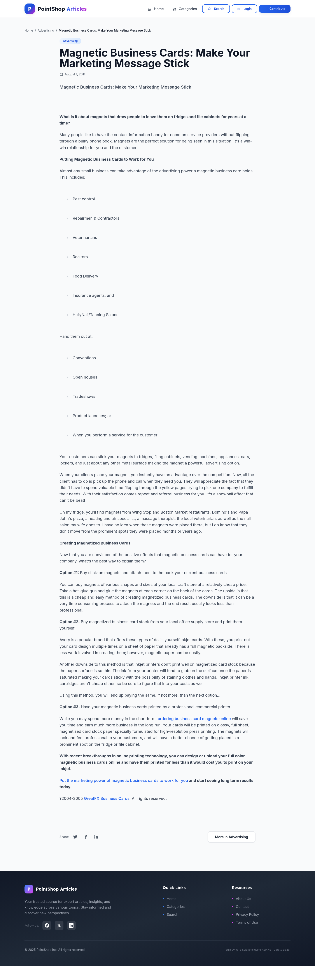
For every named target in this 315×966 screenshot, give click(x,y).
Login (244, 9)
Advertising (70, 41)
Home (156, 9)
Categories (185, 9)
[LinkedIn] (71, 925)
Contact (240, 906)
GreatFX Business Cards (107, 798)
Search (216, 9)
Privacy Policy (245, 914)
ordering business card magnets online (194, 718)
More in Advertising (231, 837)
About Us (241, 899)
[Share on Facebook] (86, 837)
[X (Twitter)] (59, 925)
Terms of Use (245, 922)
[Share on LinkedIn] (96, 837)
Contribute (274, 9)
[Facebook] (46, 925)
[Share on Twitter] (75, 837)
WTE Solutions (244, 949)
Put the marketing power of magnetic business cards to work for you (124, 780)
